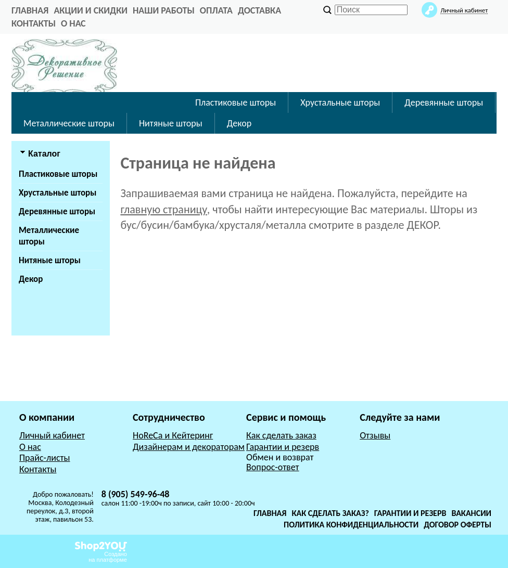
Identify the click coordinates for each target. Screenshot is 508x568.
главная (29, 10)
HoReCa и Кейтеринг (173, 435)
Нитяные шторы (170, 123)
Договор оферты (457, 525)
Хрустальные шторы (340, 102)
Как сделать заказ (281, 435)
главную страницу (163, 209)
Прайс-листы (44, 457)
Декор (239, 123)
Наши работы (164, 10)
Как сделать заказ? (330, 513)
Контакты (33, 23)
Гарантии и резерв (282, 447)
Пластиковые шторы (235, 102)
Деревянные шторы (443, 102)
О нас (73, 23)
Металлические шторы (69, 123)
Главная (269, 513)
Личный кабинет (52, 435)
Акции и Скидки (91, 10)
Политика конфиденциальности (351, 525)
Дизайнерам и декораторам (189, 447)
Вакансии (471, 513)
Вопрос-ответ (272, 467)
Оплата (216, 10)
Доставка (259, 10)
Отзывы (375, 435)
